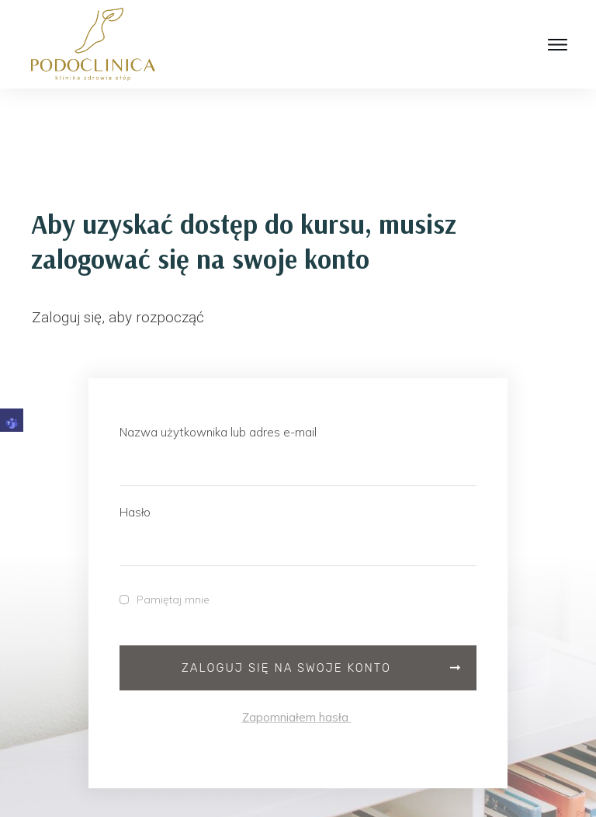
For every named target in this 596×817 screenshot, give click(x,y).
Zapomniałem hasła (297, 717)
